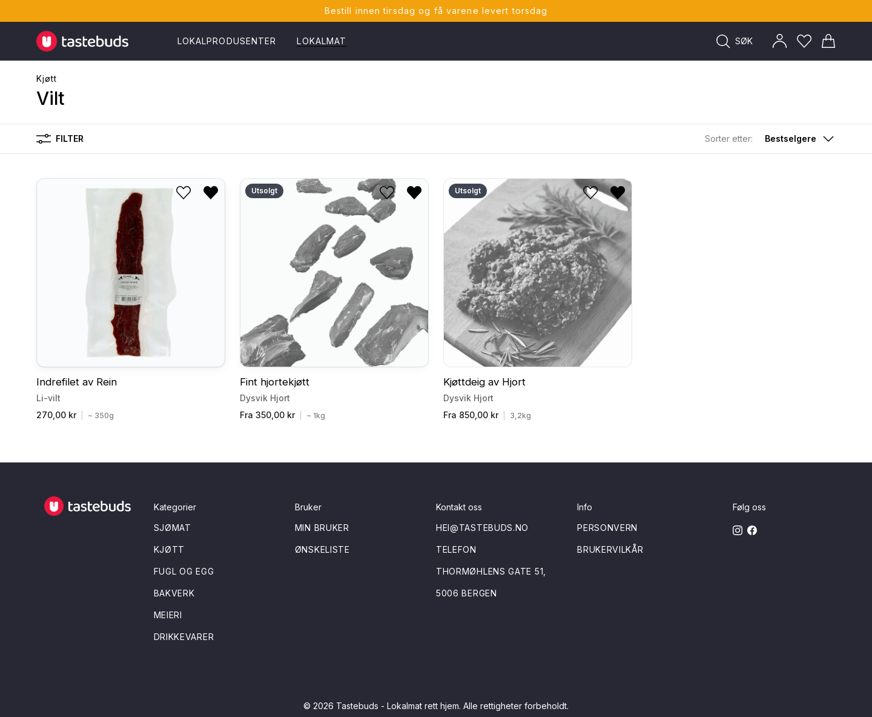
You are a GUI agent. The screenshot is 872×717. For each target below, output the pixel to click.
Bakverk (174, 593)
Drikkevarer (184, 637)
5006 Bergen (466, 593)
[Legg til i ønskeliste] (183, 193)
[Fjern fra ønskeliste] (211, 193)
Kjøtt (47, 78)
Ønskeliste (322, 549)
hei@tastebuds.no (482, 527)
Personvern (607, 527)
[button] (770, 138)
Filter (60, 139)
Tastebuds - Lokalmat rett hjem (397, 706)
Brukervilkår (610, 549)
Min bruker (322, 527)
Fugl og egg (184, 571)
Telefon (456, 549)
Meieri (168, 615)
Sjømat (172, 527)
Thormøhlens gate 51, (491, 571)
